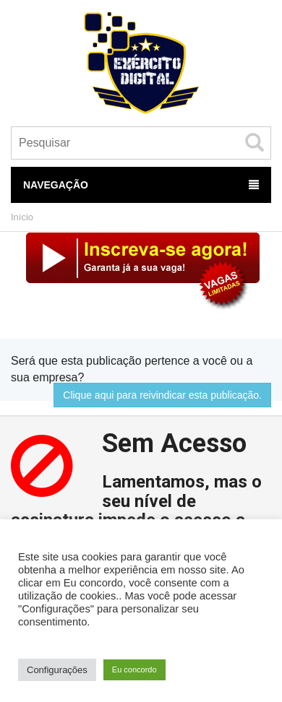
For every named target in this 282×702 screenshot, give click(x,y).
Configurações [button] (57, 669)
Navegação (141, 185)
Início (22, 217)
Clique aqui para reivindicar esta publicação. (162, 395)
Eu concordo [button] (134, 669)
